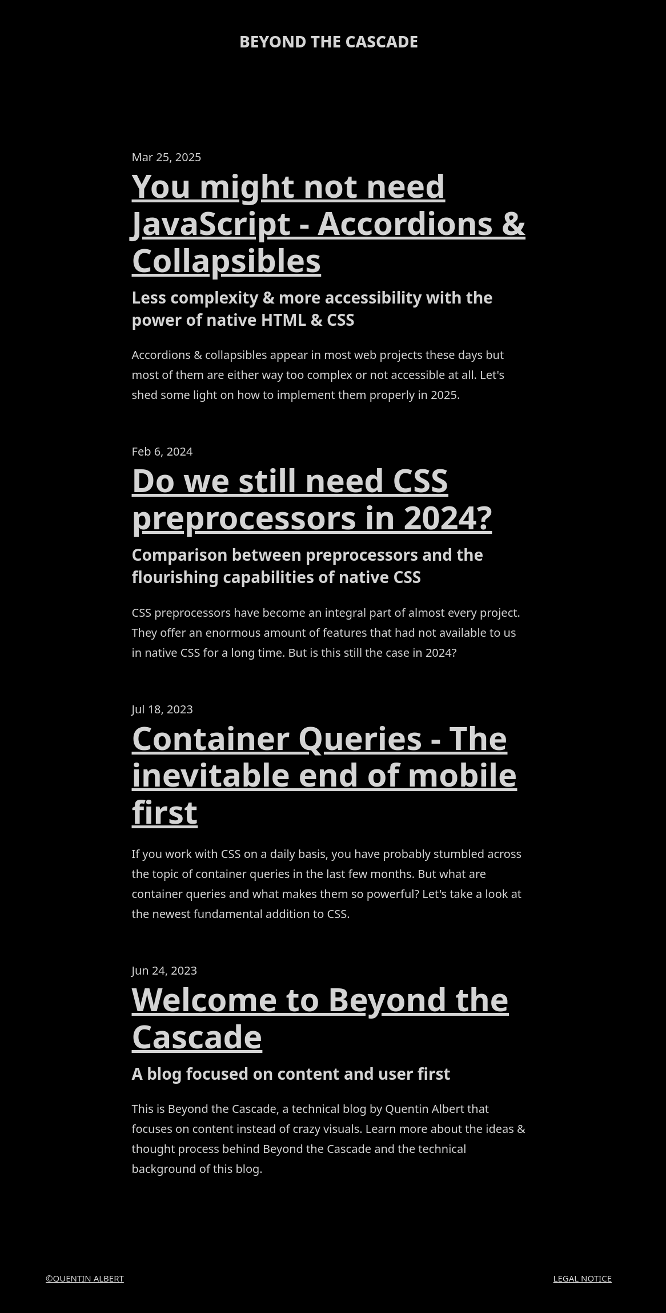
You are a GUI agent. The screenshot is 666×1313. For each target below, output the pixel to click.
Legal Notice (582, 1278)
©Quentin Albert (85, 1278)
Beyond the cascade (328, 41)
